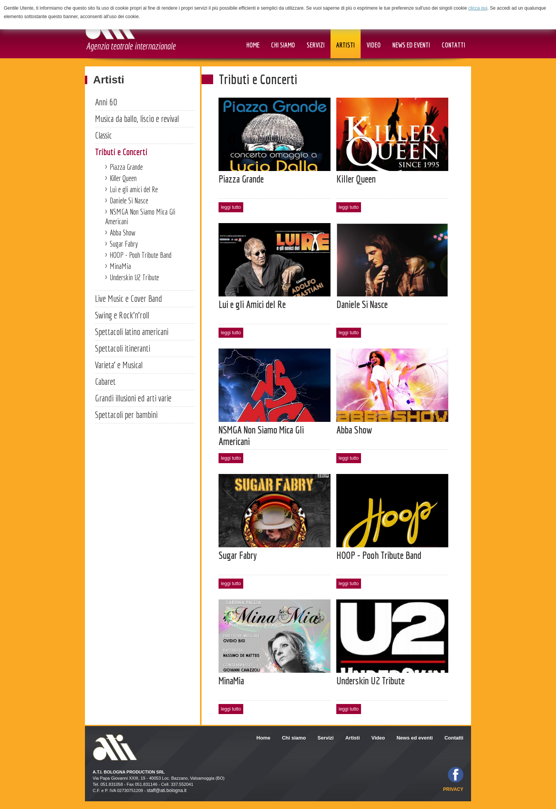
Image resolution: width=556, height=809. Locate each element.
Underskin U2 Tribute (134, 277)
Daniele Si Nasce (129, 200)
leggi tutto (231, 207)
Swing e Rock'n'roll (122, 315)
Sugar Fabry (124, 243)
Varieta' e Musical (118, 364)
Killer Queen (123, 178)
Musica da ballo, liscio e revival (137, 118)
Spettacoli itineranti (122, 348)
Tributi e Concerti (121, 151)
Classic (103, 135)
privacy (453, 789)
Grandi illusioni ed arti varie (133, 398)
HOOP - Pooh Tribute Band (140, 254)
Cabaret (105, 381)
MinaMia (120, 266)
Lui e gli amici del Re (134, 189)
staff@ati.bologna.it (166, 790)
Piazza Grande (126, 166)
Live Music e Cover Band (128, 298)
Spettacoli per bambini (126, 414)
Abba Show (123, 232)
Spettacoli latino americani (131, 331)
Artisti (108, 80)
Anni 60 (106, 101)
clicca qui (477, 8)
